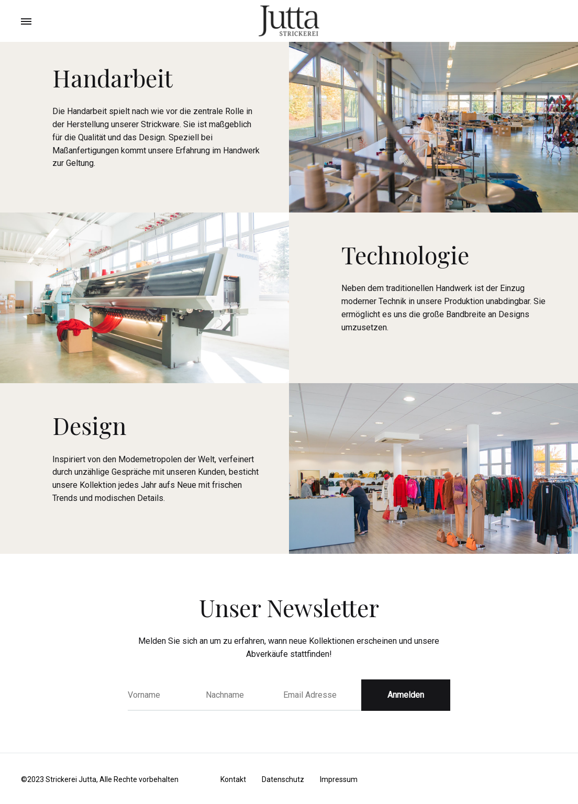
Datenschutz (283, 779)
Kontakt (233, 779)
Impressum (339, 779)
